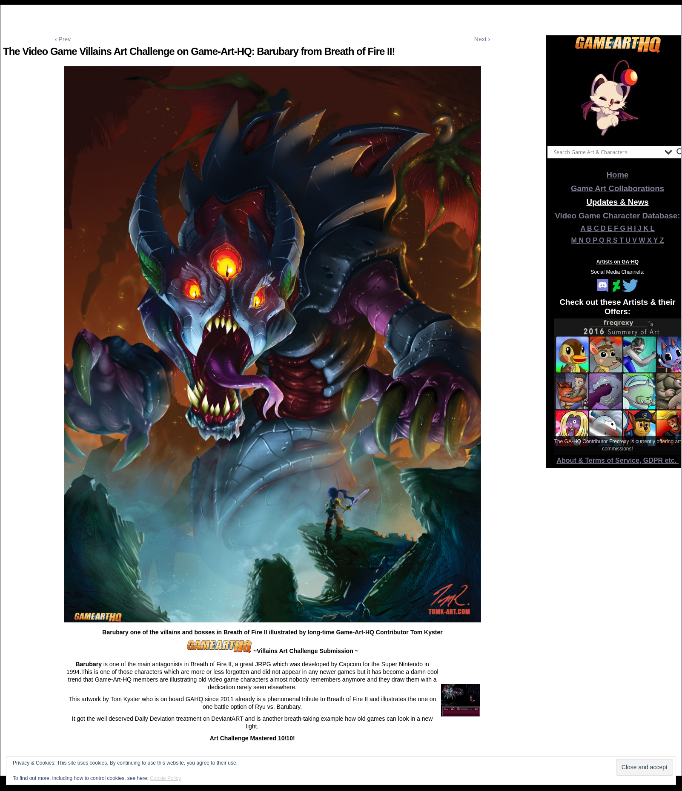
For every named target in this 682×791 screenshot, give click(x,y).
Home (618, 174)
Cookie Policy (165, 778)
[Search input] (607, 152)
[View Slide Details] (617, 97)
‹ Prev (63, 39)
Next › (482, 39)
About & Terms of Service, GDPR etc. (618, 460)
